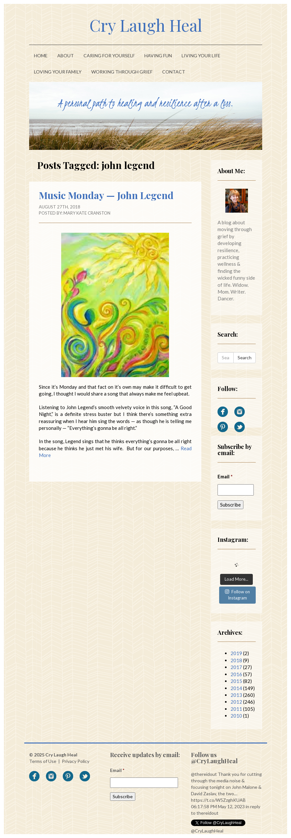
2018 (236, 660)
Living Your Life (201, 55)
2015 (236, 681)
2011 (236, 709)
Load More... (236, 579)
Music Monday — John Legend (106, 195)
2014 (236, 688)
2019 (236, 653)
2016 (236, 674)
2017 (236, 667)
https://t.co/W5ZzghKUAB (218, 800)
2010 (236, 716)
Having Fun (158, 55)
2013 (236, 695)
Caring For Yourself (109, 55)
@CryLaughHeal (207, 830)
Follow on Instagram (237, 595)
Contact (173, 71)
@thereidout (204, 774)
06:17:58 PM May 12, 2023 (218, 806)
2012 (236, 702)
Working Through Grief (121, 71)
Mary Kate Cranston (86, 213)
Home (41, 55)
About (65, 55)
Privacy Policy (75, 761)
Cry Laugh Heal (145, 25)
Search (245, 357)
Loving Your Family (58, 71)
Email (225, 476)
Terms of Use (42, 761)
